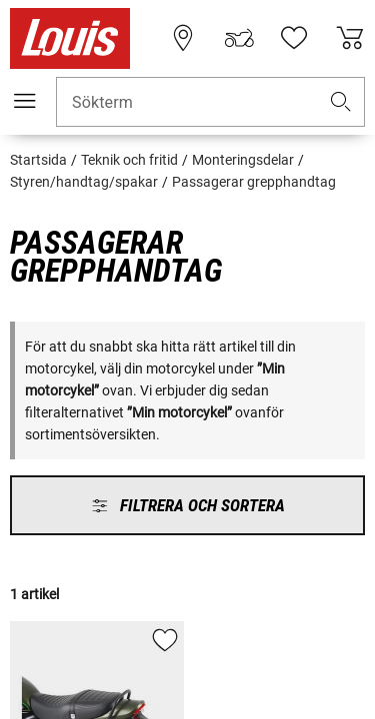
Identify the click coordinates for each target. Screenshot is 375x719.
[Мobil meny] (25, 101)
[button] (341, 102)
